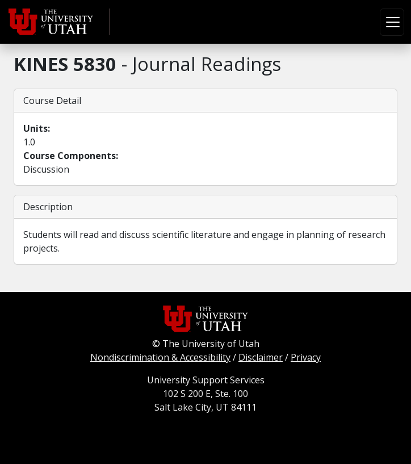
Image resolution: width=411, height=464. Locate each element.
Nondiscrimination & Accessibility (160, 357)
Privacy (306, 357)
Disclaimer (260, 357)
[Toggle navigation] (392, 22)
